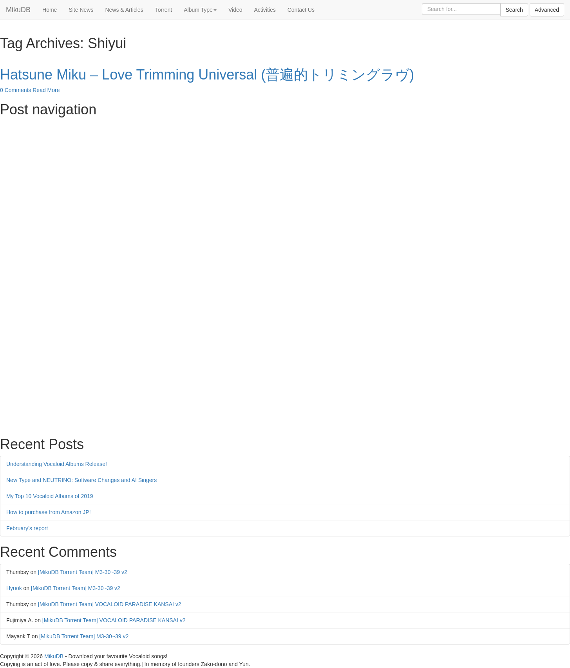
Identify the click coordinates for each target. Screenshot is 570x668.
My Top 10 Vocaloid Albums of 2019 (49, 496)
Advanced (547, 10)
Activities (264, 10)
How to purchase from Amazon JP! (48, 512)
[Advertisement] (235, 176)
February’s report (27, 528)
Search (514, 10)
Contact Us (301, 10)
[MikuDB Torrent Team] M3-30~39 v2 (82, 572)
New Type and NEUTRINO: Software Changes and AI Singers (81, 480)
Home (49, 10)
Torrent (163, 10)
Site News (81, 10)
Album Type (200, 10)
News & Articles (124, 10)
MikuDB (18, 10)
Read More (46, 90)
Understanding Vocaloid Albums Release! (56, 464)
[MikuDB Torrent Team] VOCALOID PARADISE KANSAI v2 (109, 604)
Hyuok (14, 588)
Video (235, 10)
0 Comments (15, 90)
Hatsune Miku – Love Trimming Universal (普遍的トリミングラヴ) (207, 75)
